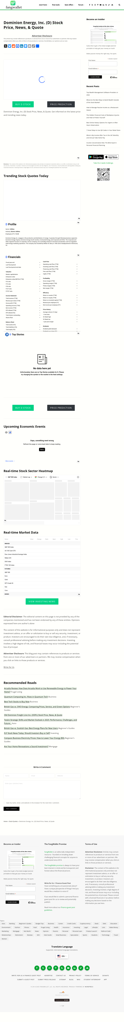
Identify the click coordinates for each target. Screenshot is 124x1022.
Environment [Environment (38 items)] (6, 927)
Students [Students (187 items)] (94, 935)
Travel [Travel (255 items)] (116, 935)
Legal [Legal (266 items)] (86, 927)
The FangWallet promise (53, 865)
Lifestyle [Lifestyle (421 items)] (95, 927)
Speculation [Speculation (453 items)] (74, 935)
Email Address (93, 69)
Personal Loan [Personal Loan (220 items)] (77, 931)
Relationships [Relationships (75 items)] (6, 935)
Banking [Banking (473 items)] (12, 924)
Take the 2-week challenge (103, 163)
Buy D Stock (23, 104)
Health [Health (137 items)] (56, 927)
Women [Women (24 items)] (4, 939)
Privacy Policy (75, 976)
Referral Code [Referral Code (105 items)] (105, 931)
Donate (106, 976)
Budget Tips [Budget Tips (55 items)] (40, 924)
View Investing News (42, 601)
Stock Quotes (13, 821)
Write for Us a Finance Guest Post (26, 976)
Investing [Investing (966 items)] (77, 927)
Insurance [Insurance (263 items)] (66, 927)
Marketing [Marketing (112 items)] (5, 931)
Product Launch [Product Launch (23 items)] (91, 931)
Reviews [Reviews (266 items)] (30, 935)
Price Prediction (61, 104)
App (105, 980)
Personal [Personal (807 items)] (65, 931)
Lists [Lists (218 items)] (103, 927)
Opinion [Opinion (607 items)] (46, 931)
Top (62, 1006)
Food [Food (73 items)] (35, 927)
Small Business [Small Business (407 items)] (61, 935)
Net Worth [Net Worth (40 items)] (27, 931)
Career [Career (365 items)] (60, 924)
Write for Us (9, 667)
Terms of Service (92, 976)
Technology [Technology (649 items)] (105, 935)
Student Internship (92, 980)
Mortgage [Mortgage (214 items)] (16, 931)
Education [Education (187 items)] (113, 924)
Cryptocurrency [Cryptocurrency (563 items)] (85, 924)
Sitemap (62, 980)
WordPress (89, 987)
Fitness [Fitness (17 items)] (26, 927)
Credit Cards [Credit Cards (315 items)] (71, 924)
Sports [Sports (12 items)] (85, 935)
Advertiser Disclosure (42, 36)
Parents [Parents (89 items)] (55, 931)
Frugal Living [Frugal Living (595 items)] (45, 927)
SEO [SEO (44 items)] (38, 935)
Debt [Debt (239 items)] (104, 924)
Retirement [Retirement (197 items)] (19, 935)
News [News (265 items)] (37, 931)
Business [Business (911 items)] (51, 924)
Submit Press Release (47, 980)
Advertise (48, 976)
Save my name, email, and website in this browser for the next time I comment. (32, 803)
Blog (71, 980)
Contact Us (61, 976)
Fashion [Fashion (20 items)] (17, 927)
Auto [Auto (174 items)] (3, 924)
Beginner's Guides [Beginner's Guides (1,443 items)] (25, 924)
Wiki (78, 980)
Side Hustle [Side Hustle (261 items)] (48, 935)
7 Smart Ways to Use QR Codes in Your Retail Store (103, 130)
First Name (91, 60)
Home (5, 821)
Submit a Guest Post (25, 980)
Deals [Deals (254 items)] (96, 924)
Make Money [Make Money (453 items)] (113, 927)
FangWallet (48, 852)
